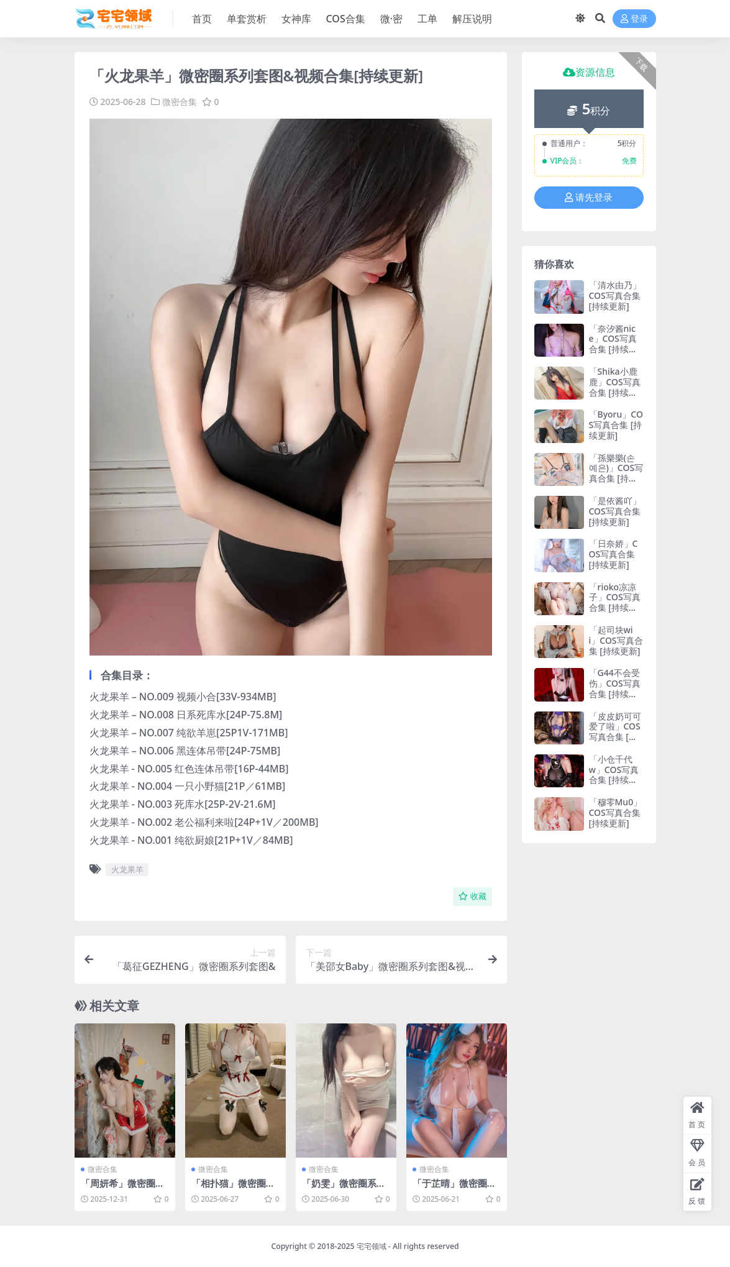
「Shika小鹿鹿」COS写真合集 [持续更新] (615, 386)
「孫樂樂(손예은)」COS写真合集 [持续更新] (616, 473)
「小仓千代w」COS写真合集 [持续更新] (614, 774)
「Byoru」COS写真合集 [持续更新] (616, 424)
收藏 (472, 895)
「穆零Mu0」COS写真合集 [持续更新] (615, 812)
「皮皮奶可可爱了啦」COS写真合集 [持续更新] (615, 731)
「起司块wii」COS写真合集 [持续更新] (616, 640)
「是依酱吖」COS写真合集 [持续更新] (615, 511)
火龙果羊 (127, 868)
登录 (634, 19)
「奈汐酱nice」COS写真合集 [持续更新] (613, 343)
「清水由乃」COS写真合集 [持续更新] (615, 295)
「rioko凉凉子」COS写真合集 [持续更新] (615, 602)
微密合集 (179, 101)
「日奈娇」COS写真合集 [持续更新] (613, 553)
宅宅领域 (371, 1245)
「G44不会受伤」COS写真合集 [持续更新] (615, 688)
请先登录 (589, 198)
